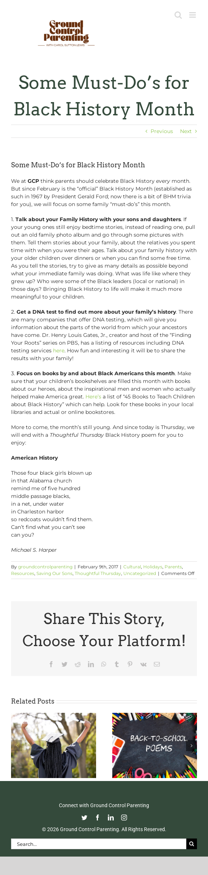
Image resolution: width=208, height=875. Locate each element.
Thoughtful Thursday (98, 573)
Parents (173, 566)
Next (186, 131)
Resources (22, 573)
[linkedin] (111, 817)
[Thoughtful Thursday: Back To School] (154, 716)
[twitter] (84, 817)
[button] (16, 745)
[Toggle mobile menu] (193, 15)
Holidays (152, 566)
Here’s (93, 396)
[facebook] (98, 817)
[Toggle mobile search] (178, 15)
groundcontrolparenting (45, 566)
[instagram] (124, 817)
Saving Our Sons (54, 573)
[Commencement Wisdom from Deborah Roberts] (53, 716)
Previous (162, 131)
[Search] (191, 844)
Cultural (132, 566)
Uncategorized (139, 573)
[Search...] (98, 844)
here (58, 350)
